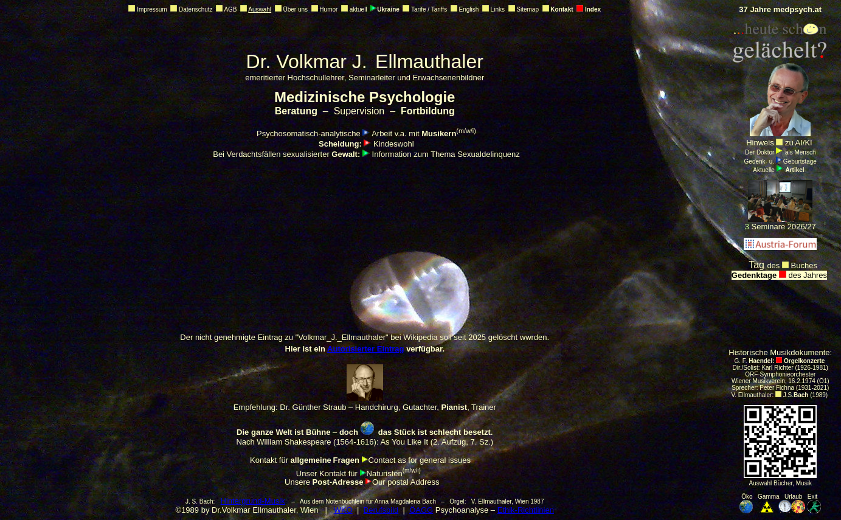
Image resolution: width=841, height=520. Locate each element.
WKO (343, 510)
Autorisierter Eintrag (365, 348)
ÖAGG (421, 510)
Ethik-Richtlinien (525, 510)
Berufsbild (381, 510)
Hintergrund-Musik (253, 500)
